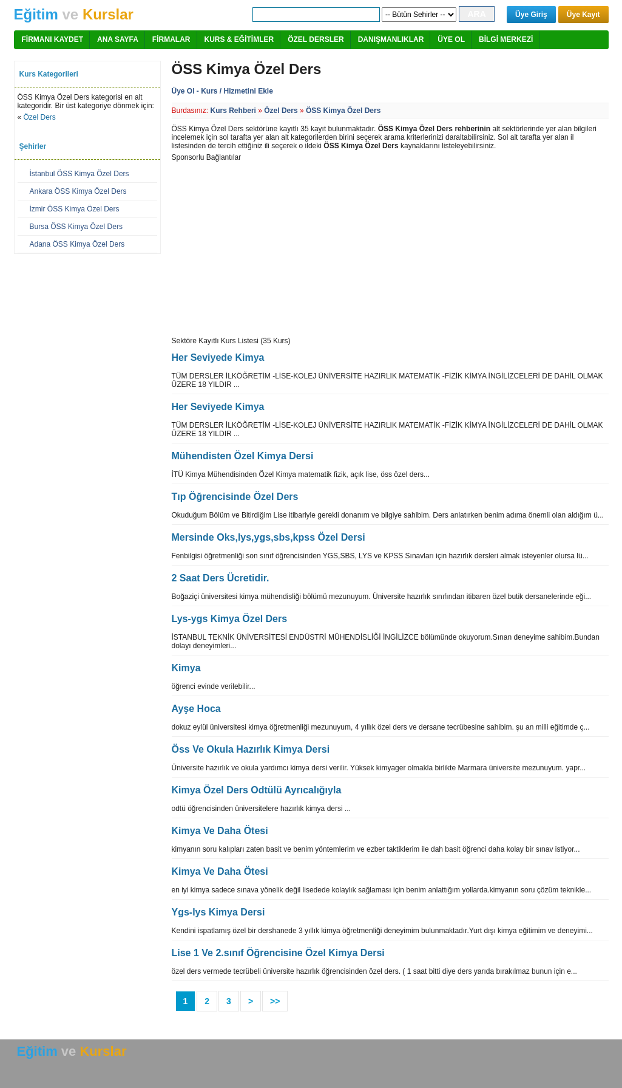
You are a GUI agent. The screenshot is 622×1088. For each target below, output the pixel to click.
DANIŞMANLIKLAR (391, 39)
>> (275, 1001)
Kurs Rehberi (233, 110)
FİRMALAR (171, 39)
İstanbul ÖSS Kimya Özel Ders (79, 173)
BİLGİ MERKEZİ (506, 39)
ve (74, 14)
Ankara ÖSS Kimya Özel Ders (78, 191)
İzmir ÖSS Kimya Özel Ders (75, 209)
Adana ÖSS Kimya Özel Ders (77, 244)
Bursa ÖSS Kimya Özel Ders (76, 226)
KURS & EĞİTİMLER (239, 39)
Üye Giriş (531, 14)
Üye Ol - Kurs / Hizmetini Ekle (222, 91)
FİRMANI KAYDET (53, 39)
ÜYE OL (451, 39)
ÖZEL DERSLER (315, 39)
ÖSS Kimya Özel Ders (343, 110)
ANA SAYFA (117, 39)
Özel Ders (40, 117)
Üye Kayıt (583, 14)
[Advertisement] (274, 247)
